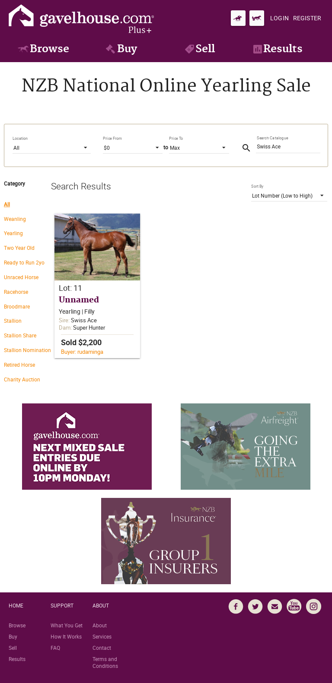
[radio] (27, 204)
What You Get (67, 625)
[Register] (307, 18)
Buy (13, 636)
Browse (17, 625)
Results (17, 658)
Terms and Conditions (105, 662)
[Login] (279, 18)
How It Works (66, 636)
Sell (13, 647)
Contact (102, 647)
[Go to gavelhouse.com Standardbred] (256, 18)
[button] (97, 286)
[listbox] (52, 147)
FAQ (55, 647)
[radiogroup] (27, 295)
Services (102, 636)
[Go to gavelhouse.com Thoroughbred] (238, 18)
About (100, 625)
